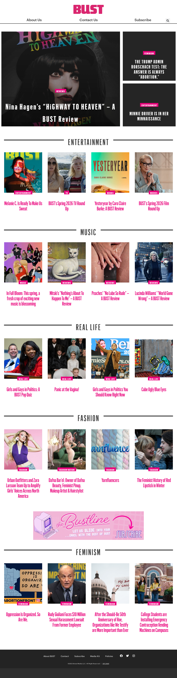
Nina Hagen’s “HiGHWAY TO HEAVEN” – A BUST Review (61, 109)
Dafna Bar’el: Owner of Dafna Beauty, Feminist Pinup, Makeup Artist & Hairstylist (67, 484)
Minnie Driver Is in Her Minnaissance (149, 115)
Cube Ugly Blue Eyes (153, 388)
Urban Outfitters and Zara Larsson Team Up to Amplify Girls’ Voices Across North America (23, 487)
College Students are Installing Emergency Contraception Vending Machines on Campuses (154, 621)
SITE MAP (106, 663)
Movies (154, 192)
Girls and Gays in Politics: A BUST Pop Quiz (23, 390)
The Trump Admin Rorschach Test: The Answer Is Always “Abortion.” (149, 68)
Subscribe (79, 656)
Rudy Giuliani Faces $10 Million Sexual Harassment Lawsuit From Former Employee (66, 618)
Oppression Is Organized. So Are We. (23, 615)
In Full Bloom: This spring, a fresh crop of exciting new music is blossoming (23, 297)
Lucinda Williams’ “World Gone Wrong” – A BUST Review (154, 294)
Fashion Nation (67, 469)
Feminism (149, 53)
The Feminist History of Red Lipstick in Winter (154, 481)
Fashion (88, 416)
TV (67, 192)
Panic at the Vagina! (66, 388)
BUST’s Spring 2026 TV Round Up (67, 204)
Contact (65, 656)
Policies (109, 656)
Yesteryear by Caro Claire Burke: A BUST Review (110, 204)
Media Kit (95, 656)
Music (88, 230)
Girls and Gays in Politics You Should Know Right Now (110, 390)
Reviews (60, 92)
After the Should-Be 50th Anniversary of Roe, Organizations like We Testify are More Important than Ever (110, 621)
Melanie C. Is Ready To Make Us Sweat (23, 204)
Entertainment (149, 105)
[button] (168, 20)
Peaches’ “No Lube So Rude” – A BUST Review (110, 294)
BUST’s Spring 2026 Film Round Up (154, 204)
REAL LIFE (88, 325)
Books (110, 192)
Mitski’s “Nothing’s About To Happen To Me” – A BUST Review (67, 297)
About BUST (49, 656)
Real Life (23, 379)
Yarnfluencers (110, 479)
